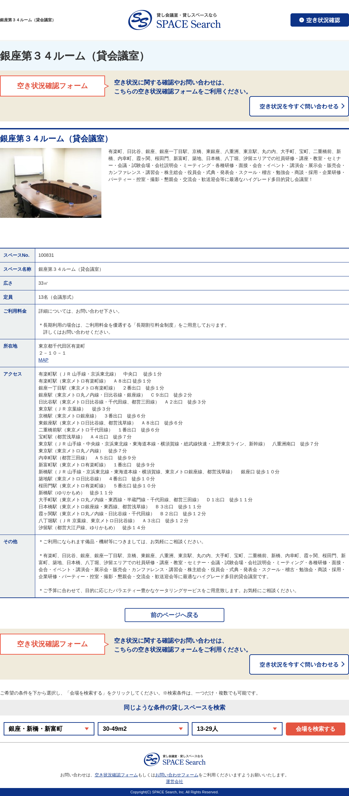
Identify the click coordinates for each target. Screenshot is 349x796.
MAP (44, 360)
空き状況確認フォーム (116, 774)
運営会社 (174, 781)
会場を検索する (315, 729)
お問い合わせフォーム (176, 774)
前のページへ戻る (174, 615)
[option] (50, 183)
